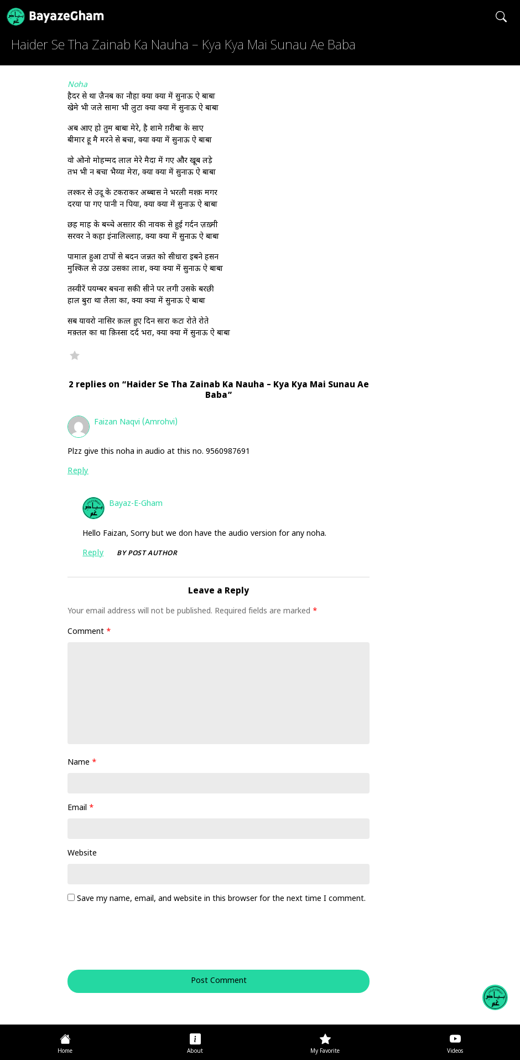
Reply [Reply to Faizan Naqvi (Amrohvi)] (78, 471)
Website (82, 853)
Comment (89, 632)
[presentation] (142, 942)
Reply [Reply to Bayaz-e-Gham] (92, 553)
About (195, 1051)
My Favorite (325, 1051)
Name (82, 762)
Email (80, 808)
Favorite (75, 355)
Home (65, 1051)
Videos (455, 1051)
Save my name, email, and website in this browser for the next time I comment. (221, 899)
